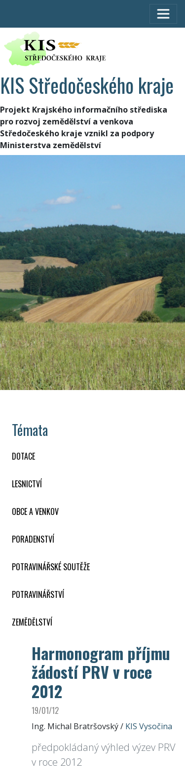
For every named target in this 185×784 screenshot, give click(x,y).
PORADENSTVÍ (33, 539)
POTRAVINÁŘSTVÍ (38, 594)
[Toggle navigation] (163, 14)
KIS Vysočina (148, 726)
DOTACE (23, 456)
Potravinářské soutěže (51, 567)
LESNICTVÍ (27, 484)
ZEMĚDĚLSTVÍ (32, 622)
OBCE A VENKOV (35, 511)
